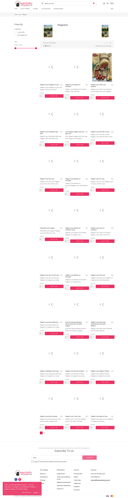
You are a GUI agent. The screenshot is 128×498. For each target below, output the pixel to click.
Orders (76, 477)
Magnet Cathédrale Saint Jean (49, 371)
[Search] (68, 3)
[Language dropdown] (112, 9)
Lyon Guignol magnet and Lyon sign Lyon (74, 133)
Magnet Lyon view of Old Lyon (49, 275)
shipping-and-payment (64, 482)
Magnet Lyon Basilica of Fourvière (72, 85)
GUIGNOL (35, 9)
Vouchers (77, 487)
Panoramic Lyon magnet (47, 228)
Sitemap (42, 480)
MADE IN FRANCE (58, 9)
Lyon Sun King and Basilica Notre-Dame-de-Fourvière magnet (73, 324)
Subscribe (89, 457)
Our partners (44, 477)
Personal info (78, 474)
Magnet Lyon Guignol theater (100, 371)
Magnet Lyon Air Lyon (97, 179)
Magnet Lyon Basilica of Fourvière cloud (72, 229)
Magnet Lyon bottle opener (48, 416)
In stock (21, 32)
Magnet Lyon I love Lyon (73, 416)
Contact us (60, 489)
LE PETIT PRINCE (25, 9)
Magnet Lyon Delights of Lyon (49, 85)
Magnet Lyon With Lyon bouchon (98, 85)
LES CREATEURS (45, 9)
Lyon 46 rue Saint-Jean (98, 474)
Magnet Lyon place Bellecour (49, 322)
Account (76, 470)
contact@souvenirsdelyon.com (100, 480)
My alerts (77, 490)
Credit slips (77, 480)
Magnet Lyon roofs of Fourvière (97, 229)
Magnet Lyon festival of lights (74, 371)
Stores (42, 483)
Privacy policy (26, 492)
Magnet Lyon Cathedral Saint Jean (49, 133)
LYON (15, 9)
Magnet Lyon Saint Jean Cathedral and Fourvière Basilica (98, 324)
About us (43, 474)
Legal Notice (61, 474)
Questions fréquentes (63, 486)
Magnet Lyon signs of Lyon (99, 416)
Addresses (77, 483)
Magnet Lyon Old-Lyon (47, 179)
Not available (22, 35)
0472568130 (95, 477)
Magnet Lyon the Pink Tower (100, 132)
